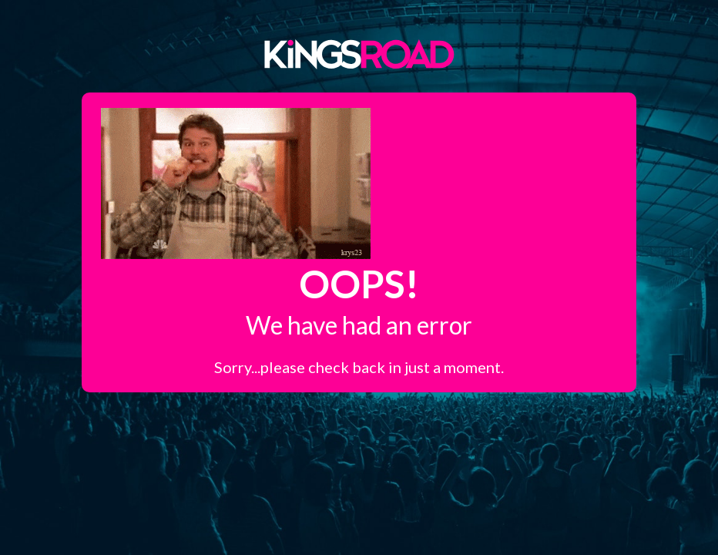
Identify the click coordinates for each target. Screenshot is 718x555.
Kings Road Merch (359, 53)
